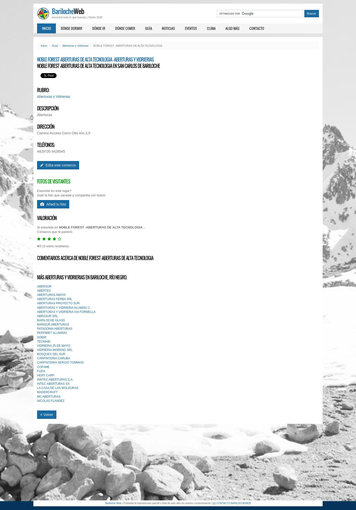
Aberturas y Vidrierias (76, 45)
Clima (211, 28)
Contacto (256, 28)
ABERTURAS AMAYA (51, 295)
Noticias (168, 28)
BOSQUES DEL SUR (51, 354)
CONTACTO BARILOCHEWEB (232, 503)
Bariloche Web (113, 503)
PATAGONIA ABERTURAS (54, 328)
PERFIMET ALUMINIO (52, 333)
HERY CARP (45, 375)
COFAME (43, 367)
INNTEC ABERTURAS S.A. (55, 379)
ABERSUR (44, 286)
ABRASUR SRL (47, 316)
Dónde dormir (71, 28)
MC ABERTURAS (48, 396)
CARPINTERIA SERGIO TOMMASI (60, 362)
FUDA (41, 371)
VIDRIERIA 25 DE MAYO (53, 345)
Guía (148, 28)
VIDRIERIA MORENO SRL (54, 350)
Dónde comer (125, 28)
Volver (46, 415)
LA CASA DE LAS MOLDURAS (57, 388)
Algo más (232, 28)
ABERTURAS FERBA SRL (54, 299)
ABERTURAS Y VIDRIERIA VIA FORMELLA (66, 312)
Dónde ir (98, 28)
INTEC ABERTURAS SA (53, 384)
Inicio (46, 28)
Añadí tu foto (53, 204)
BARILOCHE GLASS (51, 320)
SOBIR (41, 337)
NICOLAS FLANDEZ (51, 401)
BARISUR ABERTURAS (53, 324)
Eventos (191, 28)
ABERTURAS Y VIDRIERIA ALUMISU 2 (63, 307)
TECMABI (43, 341)
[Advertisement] (178, 462)
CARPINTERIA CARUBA (53, 358)
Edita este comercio (58, 165)
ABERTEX (44, 290)
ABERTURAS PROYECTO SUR (58, 303)
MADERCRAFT (47, 392)
